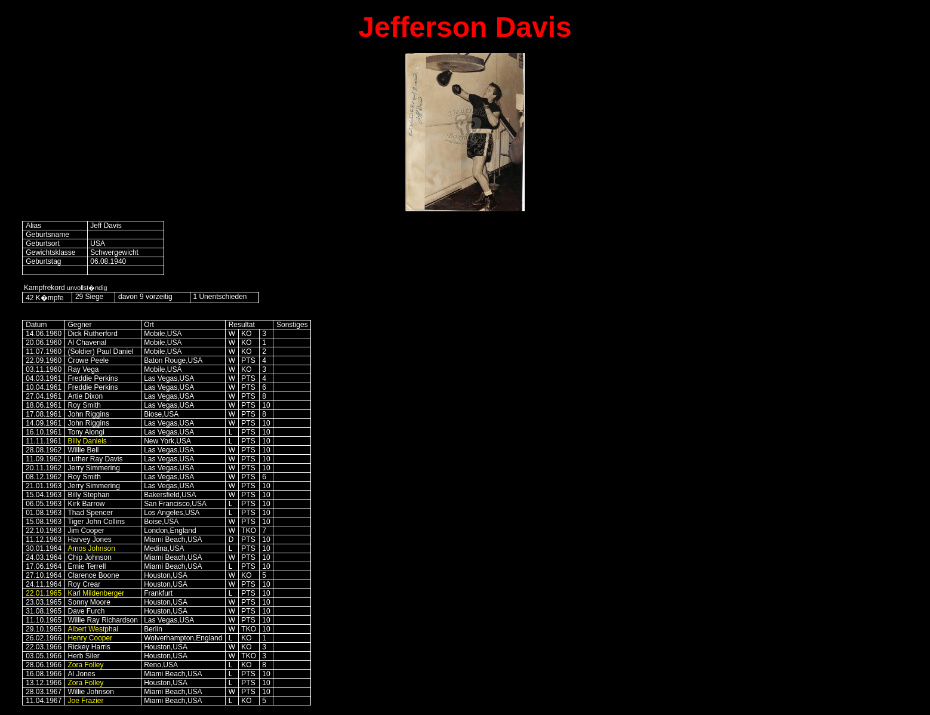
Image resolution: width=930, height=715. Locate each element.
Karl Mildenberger (96, 593)
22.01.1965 (43, 593)
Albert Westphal (93, 629)
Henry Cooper (90, 638)
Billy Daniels (87, 441)
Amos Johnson (91, 548)
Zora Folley (86, 665)
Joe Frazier (86, 700)
